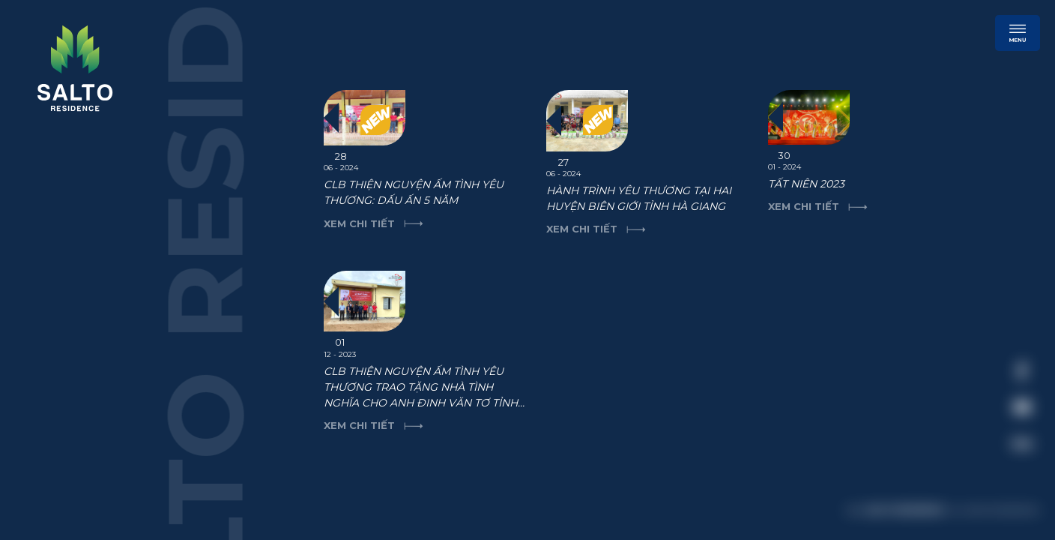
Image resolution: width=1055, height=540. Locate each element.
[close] (1014, 266)
